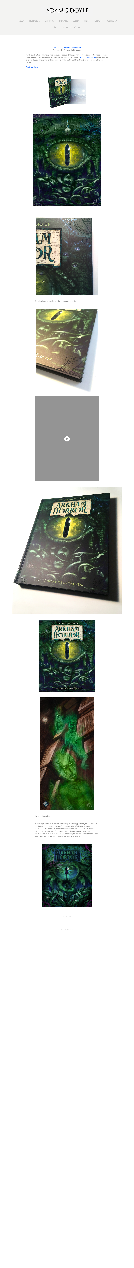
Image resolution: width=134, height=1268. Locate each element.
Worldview (112, 21)
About (76, 21)
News (87, 21)
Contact (98, 21)
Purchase (63, 21)
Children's (49, 21)
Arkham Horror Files (88, 57)
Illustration (34, 21)
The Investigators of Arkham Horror (67, 48)
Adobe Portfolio (70, 929)
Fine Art (20, 21)
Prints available (32, 67)
